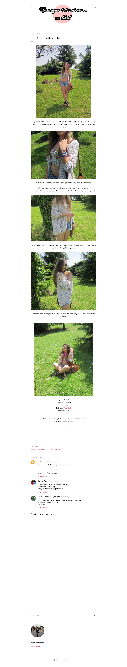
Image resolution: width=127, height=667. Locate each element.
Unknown (41, 461)
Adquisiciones (42, 449)
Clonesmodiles (37, 641)
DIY (66, 405)
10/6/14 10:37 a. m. (52, 461)
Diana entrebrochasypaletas (49, 497)
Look (59, 449)
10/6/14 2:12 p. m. (53, 481)
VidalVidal (67, 408)
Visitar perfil (36, 646)
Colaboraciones (52, 449)
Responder (42, 476)
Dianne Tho (42, 481)
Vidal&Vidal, (39, 191)
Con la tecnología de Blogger (63, 660)
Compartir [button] (34, 446)
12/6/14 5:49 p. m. (66, 497)
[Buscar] (94, 6)
